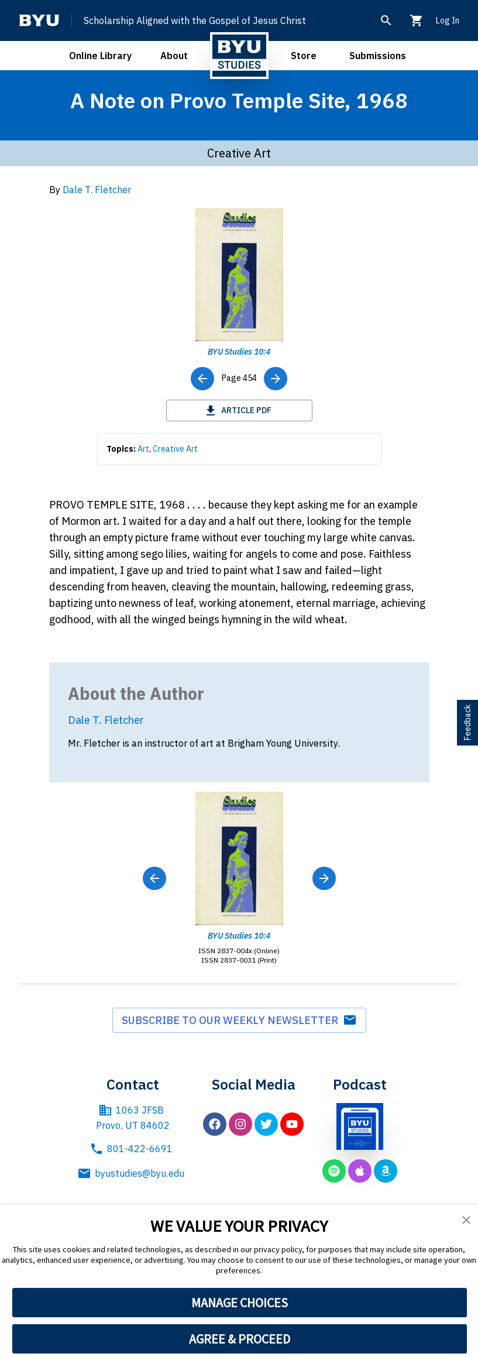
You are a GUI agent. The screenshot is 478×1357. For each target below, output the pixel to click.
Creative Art (175, 449)
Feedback (467, 723)
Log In (447, 20)
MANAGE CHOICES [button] (239, 1302)
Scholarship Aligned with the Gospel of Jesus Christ (195, 20)
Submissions (377, 55)
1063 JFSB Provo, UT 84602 (133, 1117)
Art (143, 449)
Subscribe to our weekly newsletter (239, 1020)
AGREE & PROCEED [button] (239, 1339)
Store (304, 55)
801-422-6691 (131, 1149)
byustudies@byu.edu (132, 1173)
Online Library (100, 55)
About (174, 55)
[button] (466, 1220)
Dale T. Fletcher (97, 189)
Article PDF (239, 410)
